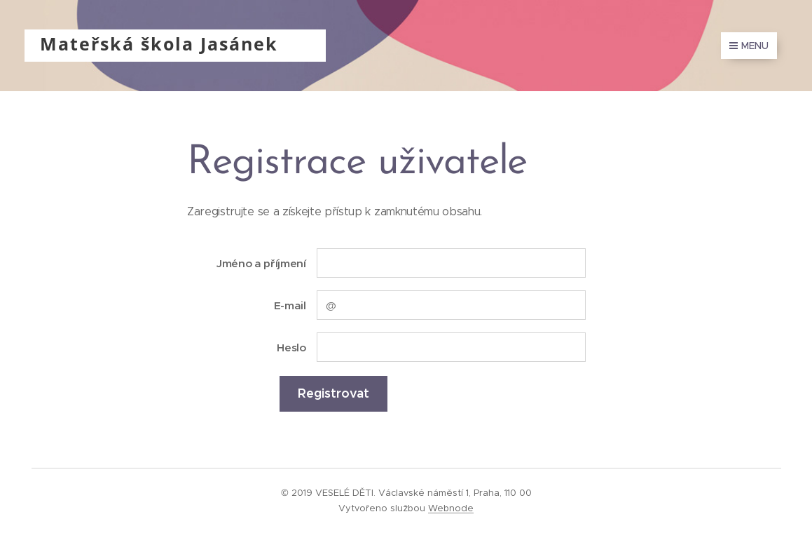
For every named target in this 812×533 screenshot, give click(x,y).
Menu (749, 45)
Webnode (451, 508)
